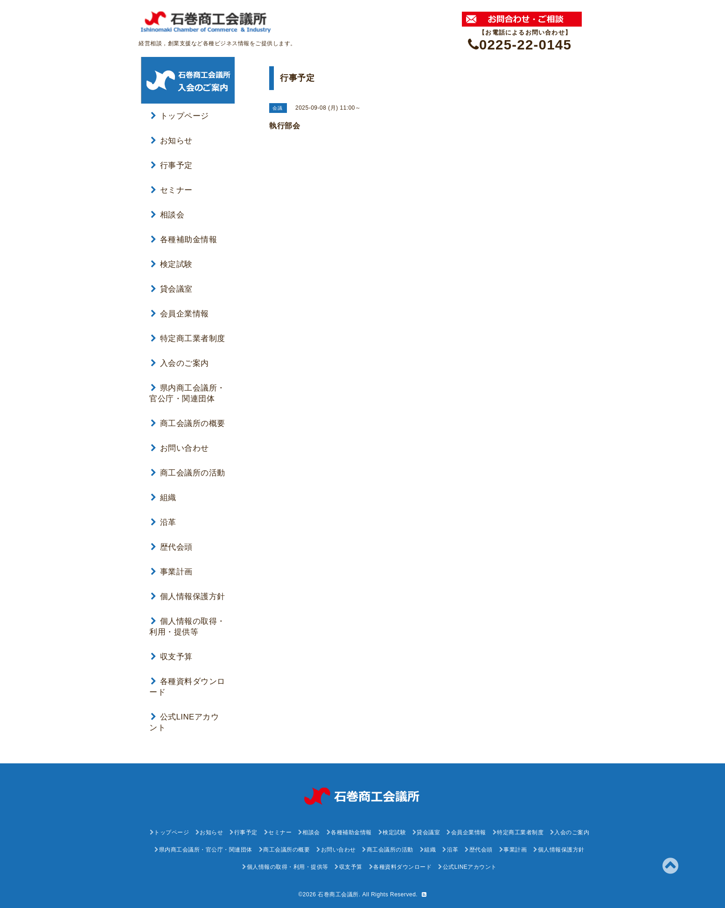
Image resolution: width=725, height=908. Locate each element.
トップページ (180, 116)
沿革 (163, 522)
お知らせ (172, 140)
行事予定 (172, 165)
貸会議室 (172, 289)
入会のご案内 (180, 363)
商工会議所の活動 (188, 472)
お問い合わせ (180, 448)
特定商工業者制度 (188, 338)
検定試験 (172, 264)
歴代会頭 (172, 547)
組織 (163, 497)
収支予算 (172, 656)
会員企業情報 (180, 313)
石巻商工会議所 (338, 894)
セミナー (172, 190)
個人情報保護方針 (188, 596)
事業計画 (172, 571)
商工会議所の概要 (188, 423)
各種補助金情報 (184, 239)
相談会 (167, 214)
